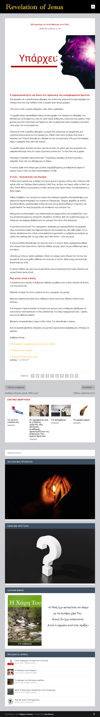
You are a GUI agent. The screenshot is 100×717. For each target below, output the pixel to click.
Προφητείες (29, 702)
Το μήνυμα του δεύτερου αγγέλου (29, 680)
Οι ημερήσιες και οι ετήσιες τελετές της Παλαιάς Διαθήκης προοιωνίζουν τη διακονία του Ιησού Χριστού (39, 428)
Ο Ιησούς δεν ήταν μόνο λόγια (24, 356)
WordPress (49, 714)
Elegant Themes (26, 714)
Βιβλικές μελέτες (47, 28)
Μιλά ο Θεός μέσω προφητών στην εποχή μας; (35, 690)
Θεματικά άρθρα (31, 673)
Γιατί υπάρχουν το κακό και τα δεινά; (31, 660)
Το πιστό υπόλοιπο (13, 421)
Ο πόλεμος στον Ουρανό (21, 350)
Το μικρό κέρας (81, 419)
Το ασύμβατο (58, 419)
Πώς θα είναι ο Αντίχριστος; (27, 700)
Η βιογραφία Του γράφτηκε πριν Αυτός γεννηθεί (32, 344)
